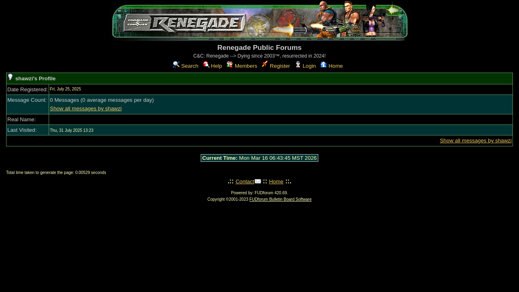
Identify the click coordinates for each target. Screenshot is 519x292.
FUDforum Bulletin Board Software (280, 199)
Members (242, 66)
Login (305, 66)
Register (276, 66)
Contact (245, 181)
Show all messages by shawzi (86, 108)
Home (331, 66)
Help (212, 66)
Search (185, 66)
